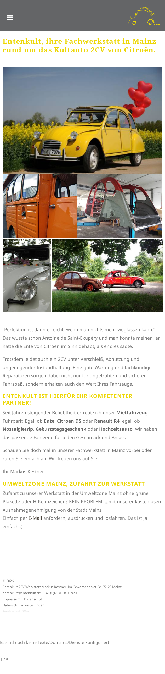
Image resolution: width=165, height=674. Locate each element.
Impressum (11, 599)
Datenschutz (34, 599)
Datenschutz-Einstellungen (23, 605)
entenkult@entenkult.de (22, 592)
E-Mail (35, 518)
